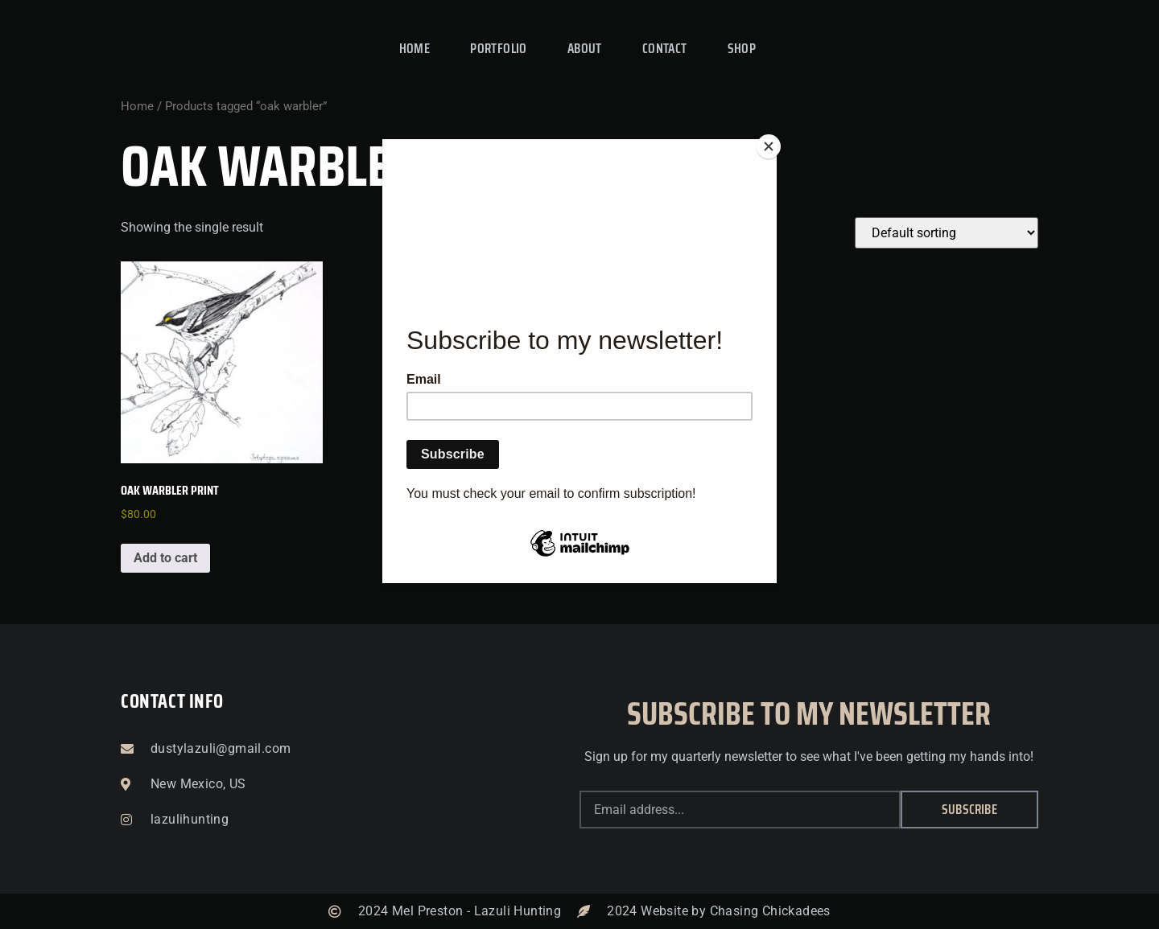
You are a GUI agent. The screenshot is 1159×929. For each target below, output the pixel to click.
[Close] (773, 143)
